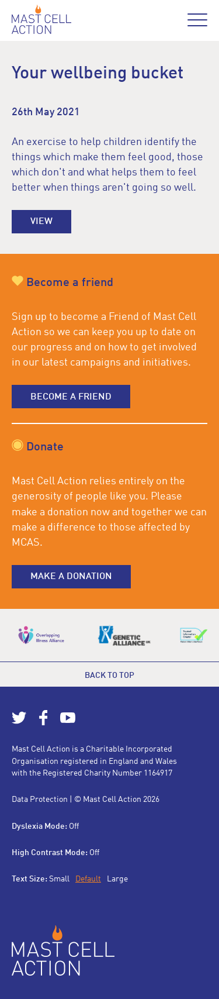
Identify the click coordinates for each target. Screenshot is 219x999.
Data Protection (40, 799)
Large (117, 879)
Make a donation (71, 576)
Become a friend (71, 397)
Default (88, 879)
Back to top (109, 675)
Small (59, 879)
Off (74, 826)
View (41, 221)
